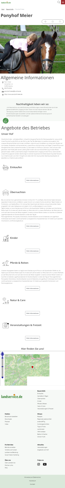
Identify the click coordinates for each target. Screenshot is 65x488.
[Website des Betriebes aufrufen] (32, 94)
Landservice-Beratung (11, 452)
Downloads (8, 419)
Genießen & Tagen (42, 396)
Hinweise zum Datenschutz (32, 477)
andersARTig (41, 421)
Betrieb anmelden (10, 447)
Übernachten (41, 398)
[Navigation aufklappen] (63, 2)
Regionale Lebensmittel (44, 419)
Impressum (32, 481)
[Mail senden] (32, 91)
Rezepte (39, 416)
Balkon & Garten (42, 434)
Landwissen (40, 429)
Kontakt (32, 484)
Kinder (39, 401)
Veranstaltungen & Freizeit (45, 409)
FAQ (6, 468)
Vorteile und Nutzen (11, 450)
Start (2, 9)
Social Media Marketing (12, 455)
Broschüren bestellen (11, 416)
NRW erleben (41, 431)
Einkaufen (40, 393)
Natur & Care (41, 406)
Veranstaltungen (42, 447)
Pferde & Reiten (42, 403)
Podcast (7, 421)
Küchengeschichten (43, 424)
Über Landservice (10, 463)
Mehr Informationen (32, 180)
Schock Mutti (41, 437)
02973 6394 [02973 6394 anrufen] (8, 88)
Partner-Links (9, 465)
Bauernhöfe (9, 9)
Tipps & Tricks (41, 426)
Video (6, 424)
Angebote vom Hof (43, 450)
